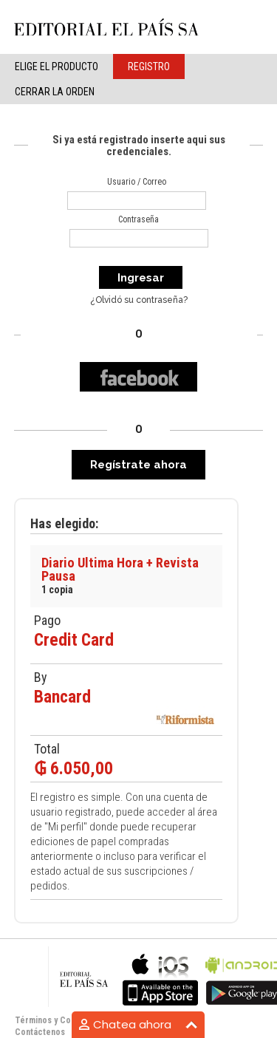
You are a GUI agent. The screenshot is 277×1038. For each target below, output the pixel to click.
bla (160, 977)
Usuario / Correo (136, 182)
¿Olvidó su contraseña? (139, 300)
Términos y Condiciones (62, 1020)
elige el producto (56, 66)
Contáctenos (40, 1032)
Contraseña (138, 219)
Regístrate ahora (138, 464)
